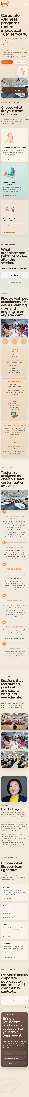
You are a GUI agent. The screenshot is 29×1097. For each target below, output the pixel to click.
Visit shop (6, 936)
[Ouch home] (5, 4)
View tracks (7, 898)
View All (25, 1007)
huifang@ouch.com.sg (11, 1058)
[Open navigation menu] (26, 5)
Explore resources (9, 957)
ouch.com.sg (8, 1063)
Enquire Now (7, 62)
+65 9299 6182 (8, 1053)
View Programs (21, 62)
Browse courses (8, 917)
